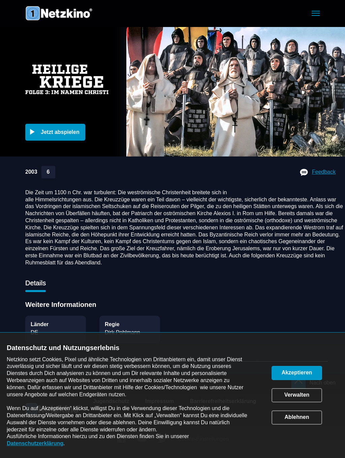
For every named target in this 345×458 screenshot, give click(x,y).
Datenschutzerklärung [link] (35, 443)
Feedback (324, 172)
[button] (316, 13)
